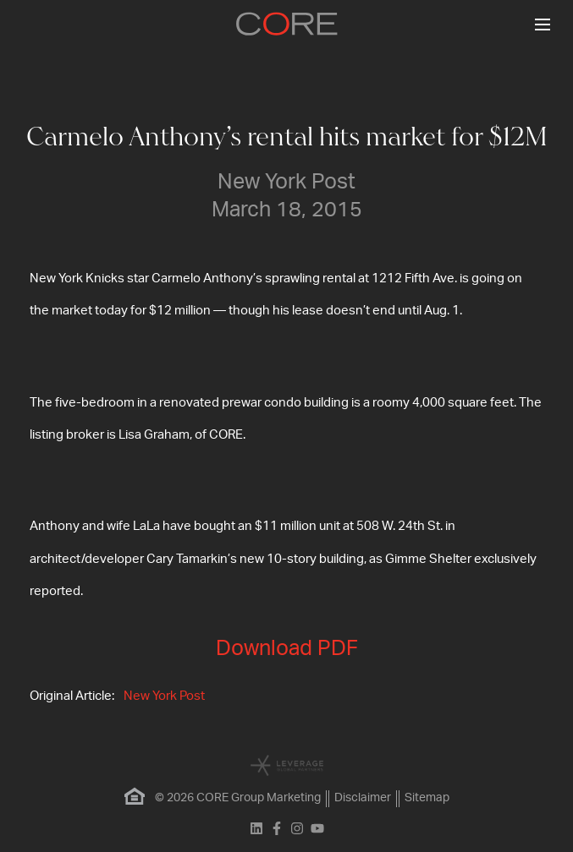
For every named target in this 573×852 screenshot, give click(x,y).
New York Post (164, 696)
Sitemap (427, 798)
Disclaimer (362, 798)
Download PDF (287, 648)
